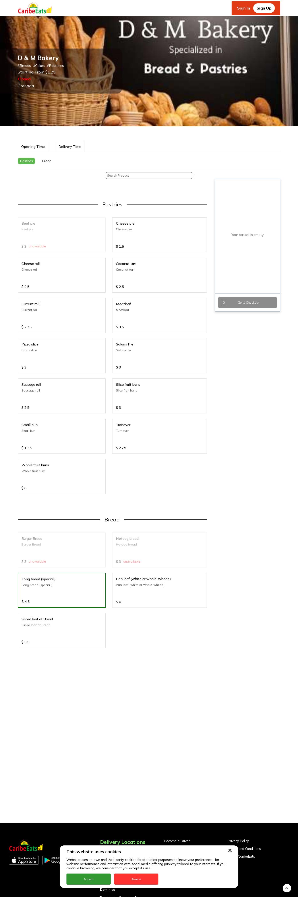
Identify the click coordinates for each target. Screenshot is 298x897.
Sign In (243, 8)
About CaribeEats (241, 822)
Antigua (106, 824)
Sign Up (264, 8)
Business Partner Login (182, 822)
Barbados (108, 839)
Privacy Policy (238, 806)
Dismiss (136, 879)
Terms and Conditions (244, 814)
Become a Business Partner (185, 814)
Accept (89, 879)
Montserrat (109, 894)
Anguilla (107, 816)
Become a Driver (177, 806)
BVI (103, 832)
